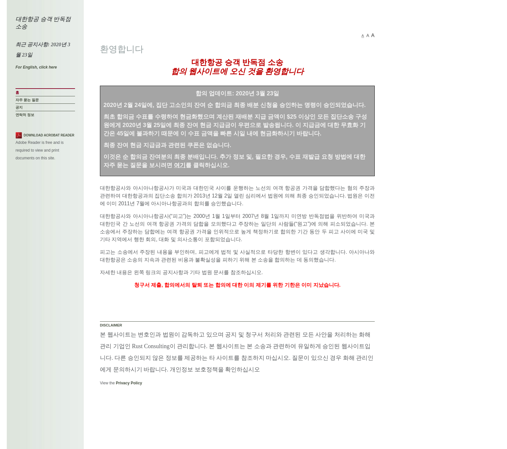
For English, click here (36, 67)
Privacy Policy (129, 383)
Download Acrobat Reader (49, 135)
